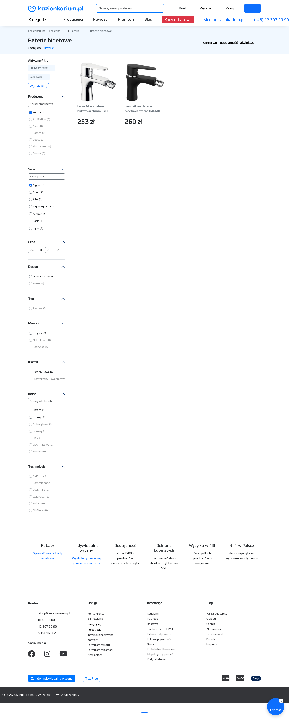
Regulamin (153, 613)
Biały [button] (35, 437)
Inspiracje (212, 644)
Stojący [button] (37, 333)
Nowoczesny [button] (41, 276)
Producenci (73, 19)
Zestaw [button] (37, 308)
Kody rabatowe (178, 19)
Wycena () (204, 8)
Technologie (36, 466)
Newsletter (95, 654)
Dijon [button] (36, 228)
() (252, 8)
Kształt (33, 362)
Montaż (33, 323)
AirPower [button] (38, 476)
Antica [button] (37, 213)
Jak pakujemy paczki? (160, 654)
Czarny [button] (37, 417)
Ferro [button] (36, 112)
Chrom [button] (37, 409)
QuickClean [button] (39, 496)
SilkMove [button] (38, 510)
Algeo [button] (36, 185)
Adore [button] (36, 192)
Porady (210, 639)
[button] (63, 30)
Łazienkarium (36, 30)
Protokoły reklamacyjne (161, 649)
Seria (31, 169)
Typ (31, 299)
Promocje (126, 19)
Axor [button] (36, 126)
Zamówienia (95, 618)
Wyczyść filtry (38, 86)
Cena (31, 242)
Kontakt (181, 8)
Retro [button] (36, 283)
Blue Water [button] (40, 146)
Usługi (92, 603)
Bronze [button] (37, 451)
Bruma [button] (37, 153)
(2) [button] (42, 112)
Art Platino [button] (39, 119)
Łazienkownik (214, 634)
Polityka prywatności (159, 639)
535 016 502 (47, 633)
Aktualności (213, 629)
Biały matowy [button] (41, 444)
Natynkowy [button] (40, 340)
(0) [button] (48, 119)
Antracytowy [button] (40, 424)
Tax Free (91, 678)
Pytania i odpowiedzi (159, 634)
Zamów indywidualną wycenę (52, 678)
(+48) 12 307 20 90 (271, 19)
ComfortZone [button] (41, 482)
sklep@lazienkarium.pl (224, 19)
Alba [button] (35, 199)
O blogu (211, 618)
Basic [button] (36, 220)
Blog (148, 19)
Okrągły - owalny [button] (43, 371)
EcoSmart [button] (39, 489)
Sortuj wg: (232, 43)
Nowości (100, 19)
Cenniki (210, 623)
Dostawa (152, 623)
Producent (35, 97)
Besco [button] (36, 139)
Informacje (154, 603)
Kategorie (40, 19)
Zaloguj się (230, 8)
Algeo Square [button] (41, 206)
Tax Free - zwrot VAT (160, 629)
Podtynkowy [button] (40, 346)
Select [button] (37, 503)
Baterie (75, 30)
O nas (150, 644)
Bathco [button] (37, 132)
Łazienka (54, 30)
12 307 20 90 (47, 626)
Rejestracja (94, 629)
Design (33, 267)
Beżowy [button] (37, 431)
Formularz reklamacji (100, 649)
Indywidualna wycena (100, 634)
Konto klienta (96, 613)
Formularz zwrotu (99, 644)
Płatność (152, 618)
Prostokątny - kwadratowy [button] (49, 378)
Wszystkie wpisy (216, 613)
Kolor (32, 394)
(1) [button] (43, 192)
